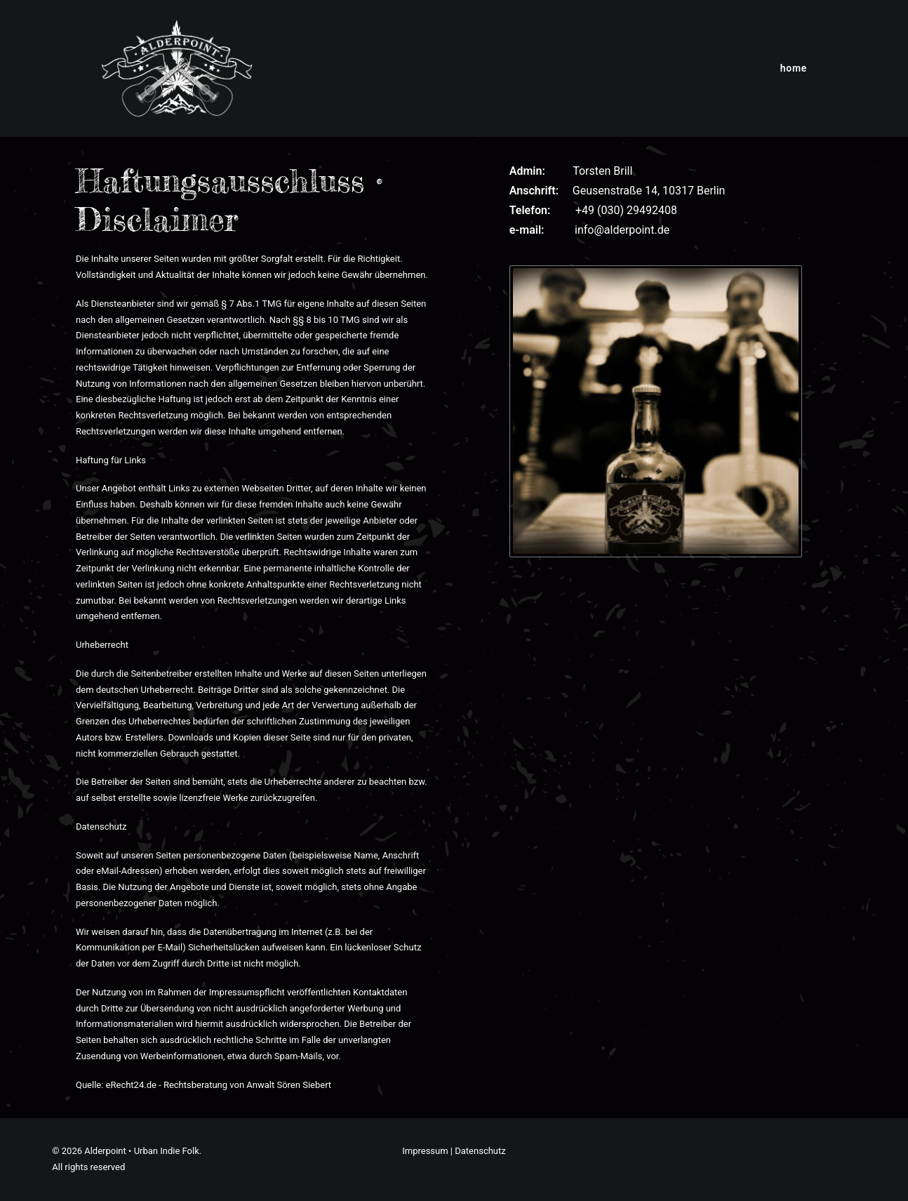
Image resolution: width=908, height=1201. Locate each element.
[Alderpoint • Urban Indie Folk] (177, 68)
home (793, 68)
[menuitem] (793, 68)
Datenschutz (480, 1151)
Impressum (425, 1151)
